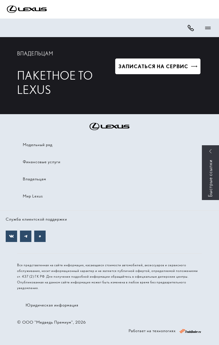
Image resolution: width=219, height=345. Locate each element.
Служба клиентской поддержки (36, 219)
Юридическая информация (52, 305)
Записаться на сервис (153, 66)
